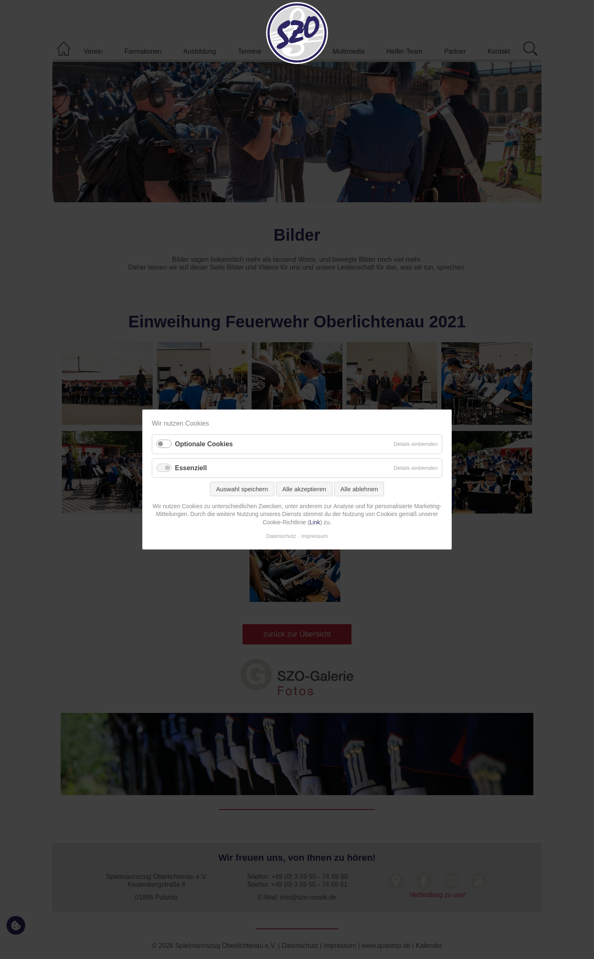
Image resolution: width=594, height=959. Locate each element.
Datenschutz (281, 536)
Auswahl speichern (242, 489)
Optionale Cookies (204, 444)
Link (314, 522)
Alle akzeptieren (304, 489)
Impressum (315, 536)
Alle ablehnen (359, 489)
